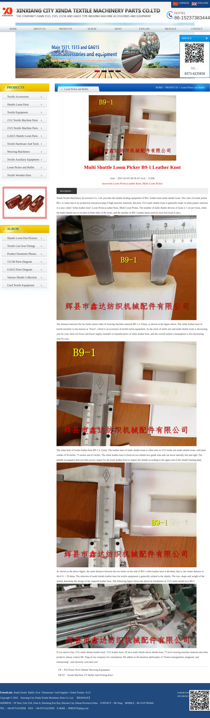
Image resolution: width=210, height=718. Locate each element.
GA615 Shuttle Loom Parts (22, 135)
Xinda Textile (20, 692)
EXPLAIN (144, 29)
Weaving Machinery (18, 151)
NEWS (118, 29)
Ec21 (88, 692)
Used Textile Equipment (20, 285)
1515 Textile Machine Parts (22, 128)
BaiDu (31, 692)
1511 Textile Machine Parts (22, 120)
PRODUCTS (65, 29)
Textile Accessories (18, 96)
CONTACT (197, 29)
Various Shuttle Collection (22, 277)
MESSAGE (170, 29)
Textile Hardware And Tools (23, 143)
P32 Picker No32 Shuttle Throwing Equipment (87, 670)
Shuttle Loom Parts (18, 104)
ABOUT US (39, 29)
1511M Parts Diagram (19, 261)
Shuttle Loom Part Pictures (22, 238)
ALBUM (92, 29)
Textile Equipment (17, 112)
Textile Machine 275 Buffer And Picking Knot (90, 675)
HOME (13, 29)
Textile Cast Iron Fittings (21, 245)
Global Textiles (76, 692)
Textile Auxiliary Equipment (23, 159)
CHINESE (184, 3)
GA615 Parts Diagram (19, 269)
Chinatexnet (47, 692)
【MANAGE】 (83, 698)
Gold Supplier (61, 692)
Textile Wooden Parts (19, 175)
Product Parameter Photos (21, 253)
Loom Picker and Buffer (20, 167)
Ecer (38, 692)
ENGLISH (203, 3)
